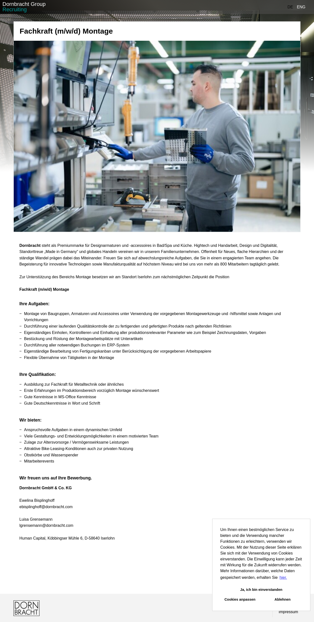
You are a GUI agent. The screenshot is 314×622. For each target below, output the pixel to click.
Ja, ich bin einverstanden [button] (261, 590)
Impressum (288, 612)
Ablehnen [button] (283, 599)
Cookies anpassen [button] (239, 599)
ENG (301, 7)
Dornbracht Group (24, 7)
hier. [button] (283, 577)
